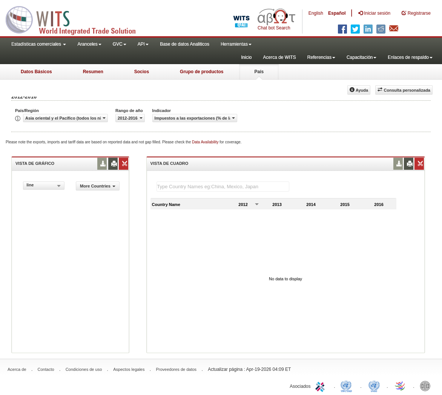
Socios (141, 71)
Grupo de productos (201, 71)
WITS (75, 19)
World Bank (426, 385)
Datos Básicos (36, 71)
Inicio (246, 57)
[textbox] (223, 186)
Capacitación (361, 57)
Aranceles (89, 44)
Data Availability (205, 142)
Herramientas (236, 44)
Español (337, 13)
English (315, 13)
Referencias (321, 57)
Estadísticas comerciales (38, 44)
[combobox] (43, 185)
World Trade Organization (400, 385)
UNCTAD (347, 385)
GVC (119, 44)
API (143, 44)
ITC (321, 385)
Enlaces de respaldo (410, 57)
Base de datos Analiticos (184, 44)
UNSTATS (374, 385)
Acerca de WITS (279, 57)
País (259, 71)
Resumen (93, 71)
